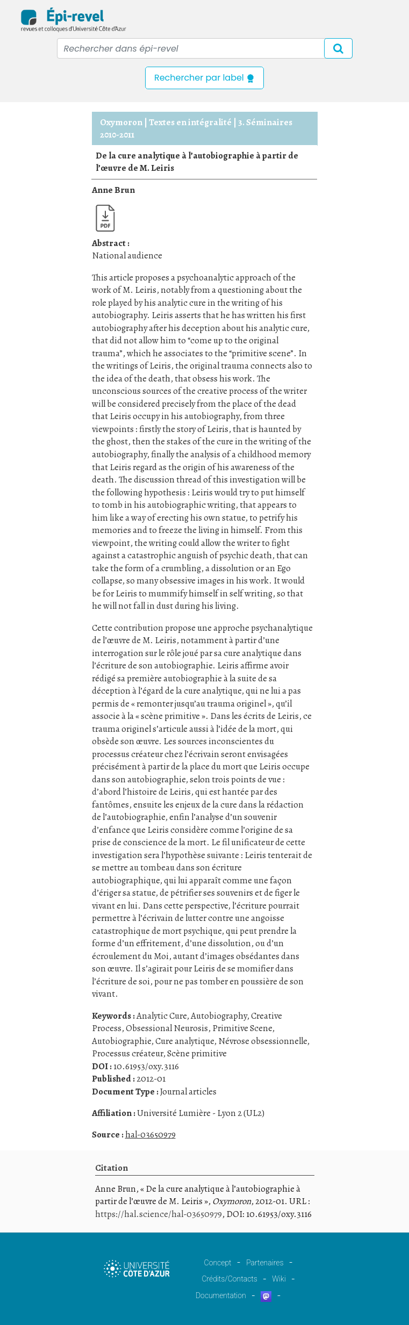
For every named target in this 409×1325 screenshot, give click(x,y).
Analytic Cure (161, 1016)
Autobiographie (121, 1041)
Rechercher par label (204, 77)
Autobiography (219, 1016)
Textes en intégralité (190, 122)
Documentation (221, 1295)
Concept (218, 1262)
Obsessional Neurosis (167, 1028)
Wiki (278, 1278)
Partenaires (264, 1262)
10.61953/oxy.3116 (146, 1066)
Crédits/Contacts (229, 1278)
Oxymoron (121, 122)
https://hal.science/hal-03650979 (158, 1214)
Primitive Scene (242, 1028)
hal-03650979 (150, 1134)
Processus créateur (127, 1053)
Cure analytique (184, 1041)
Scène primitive (197, 1053)
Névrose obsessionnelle (262, 1041)
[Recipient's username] (205, 48)
